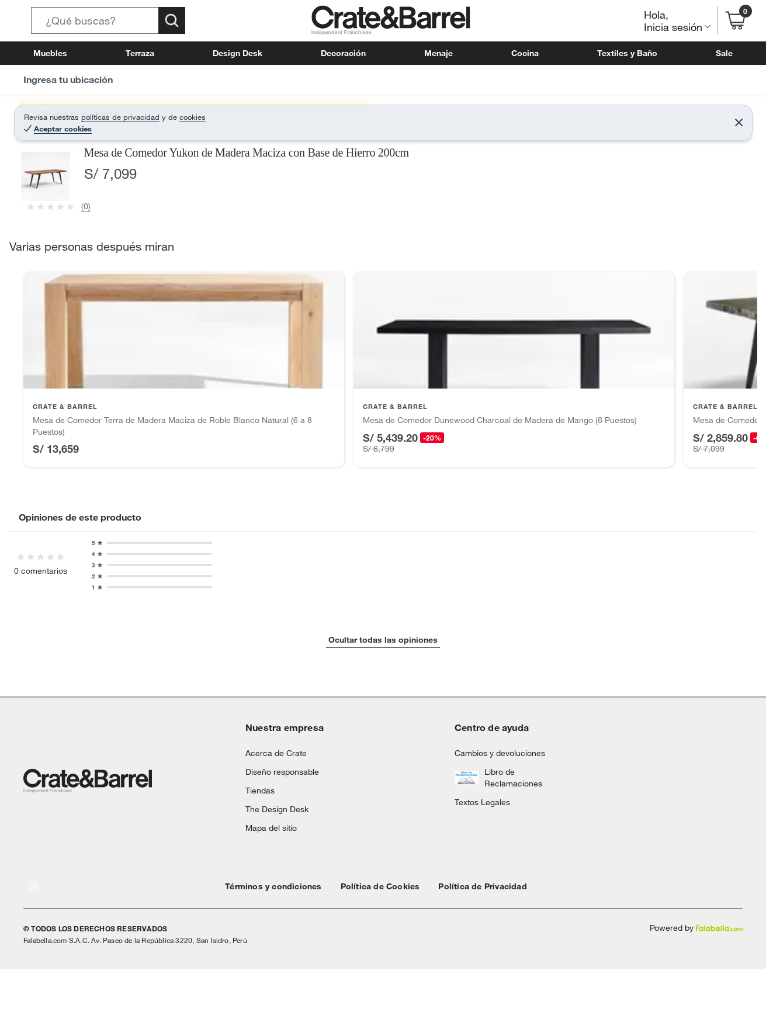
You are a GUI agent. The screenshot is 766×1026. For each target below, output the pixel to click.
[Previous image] (94, 325)
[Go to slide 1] (379, 999)
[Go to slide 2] (388, 998)
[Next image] (438, 325)
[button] (108, 20)
